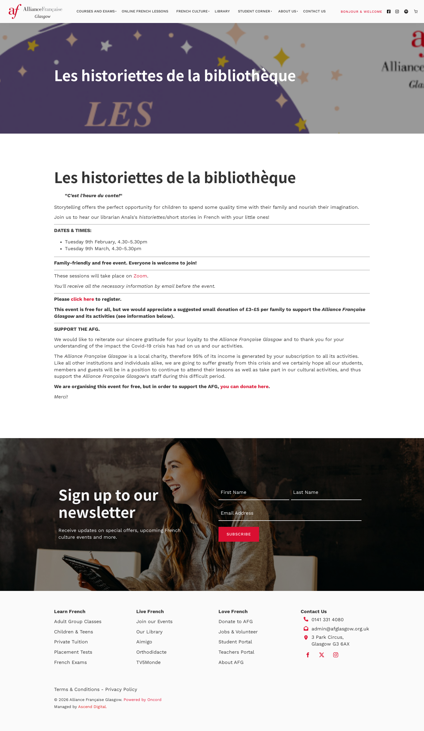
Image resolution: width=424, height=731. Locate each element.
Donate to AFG (235, 621)
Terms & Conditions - (79, 689)
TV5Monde (148, 662)
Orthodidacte (151, 652)
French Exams (70, 662)
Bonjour (371, 11)
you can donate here (244, 386)
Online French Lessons (145, 11)
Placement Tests (73, 652)
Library (222, 11)
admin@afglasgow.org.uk (340, 628)
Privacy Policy (121, 689)
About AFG (231, 662)
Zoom (140, 276)
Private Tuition (71, 641)
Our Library (149, 631)
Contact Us (314, 11)
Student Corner (254, 11)
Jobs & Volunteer (238, 631)
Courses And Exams (96, 11)
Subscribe (239, 534)
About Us (287, 11)
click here (82, 299)
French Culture (192, 11)
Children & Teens (73, 631)
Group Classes (84, 621)
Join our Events (154, 621)
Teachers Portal (236, 652)
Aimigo (144, 641)
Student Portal (235, 641)
